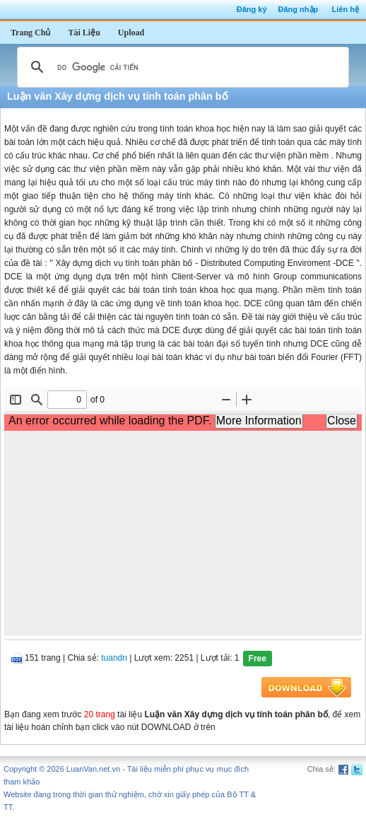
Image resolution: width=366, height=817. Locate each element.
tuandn (114, 658)
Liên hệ (345, 9)
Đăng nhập (298, 9)
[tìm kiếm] (181, 67)
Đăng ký (252, 9)
